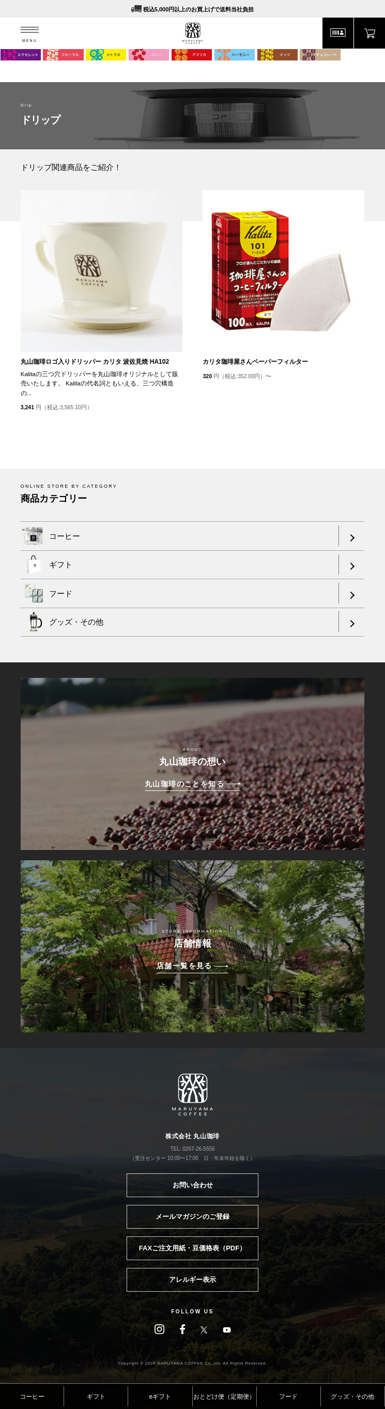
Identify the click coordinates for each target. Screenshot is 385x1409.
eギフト (160, 1396)
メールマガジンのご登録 (192, 1216)
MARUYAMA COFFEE (192, 33)
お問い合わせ (193, 1185)
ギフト (96, 1396)
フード (288, 1396)
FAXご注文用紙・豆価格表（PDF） (192, 1248)
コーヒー (32, 1396)
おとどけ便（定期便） (224, 1396)
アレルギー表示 (192, 1279)
